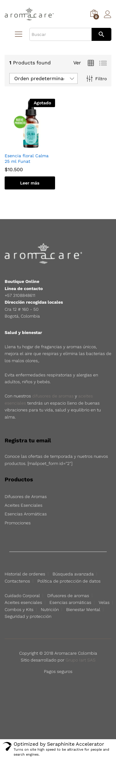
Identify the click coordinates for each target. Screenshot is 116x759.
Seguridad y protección (28, 616)
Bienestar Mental (83, 609)
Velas (104, 602)
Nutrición (50, 609)
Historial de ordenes (25, 573)
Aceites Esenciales (23, 505)
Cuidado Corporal (22, 595)
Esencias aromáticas (70, 602)
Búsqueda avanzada (73, 573)
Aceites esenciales (23, 602)
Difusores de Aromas (26, 496)
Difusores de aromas (68, 595)
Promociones (18, 522)
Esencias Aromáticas (26, 513)
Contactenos (17, 581)
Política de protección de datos (69, 581)
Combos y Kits (19, 609)
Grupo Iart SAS (81, 659)
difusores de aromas (53, 395)
